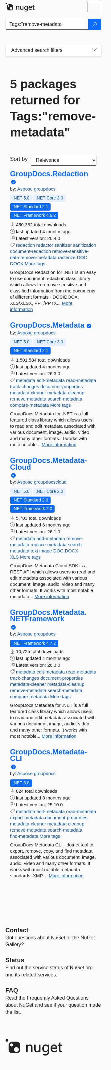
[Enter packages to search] (47, 24)
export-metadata (27, 817)
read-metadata (81, 380)
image (45, 550)
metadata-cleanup (65, 392)
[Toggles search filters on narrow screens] (94, 50)
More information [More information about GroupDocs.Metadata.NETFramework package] (59, 736)
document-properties (61, 386)
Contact (17, 930)
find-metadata (24, 836)
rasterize (67, 257)
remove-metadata (38, 257)
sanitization (84, 245)
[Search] (94, 24)
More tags (35, 263)
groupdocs (45, 188)
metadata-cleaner (28, 392)
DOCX (16, 263)
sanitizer (63, 245)
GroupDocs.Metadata (47, 325)
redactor (44, 245)
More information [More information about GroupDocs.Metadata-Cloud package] (52, 596)
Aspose (25, 188)
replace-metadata (49, 544)
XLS (14, 557)
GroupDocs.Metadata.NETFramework (48, 615)
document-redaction (30, 251)
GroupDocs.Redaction (49, 173)
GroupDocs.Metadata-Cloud (48, 463)
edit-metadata (50, 380)
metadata (25, 380)
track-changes (24, 386)
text (34, 550)
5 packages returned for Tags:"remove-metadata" (53, 108)
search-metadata (64, 398)
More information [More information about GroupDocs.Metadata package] (59, 444)
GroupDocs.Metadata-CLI (48, 755)
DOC (82, 257)
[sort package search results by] (64, 160)
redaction (25, 245)
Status (15, 960)
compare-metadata (29, 405)
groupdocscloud (50, 482)
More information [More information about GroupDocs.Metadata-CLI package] (66, 875)
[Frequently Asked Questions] (12, 990)
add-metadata (50, 538)
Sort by (19, 159)
